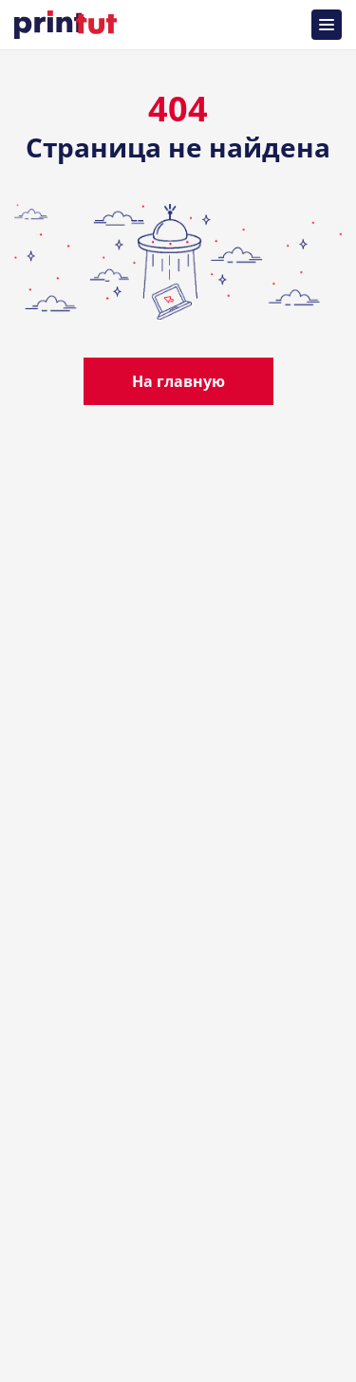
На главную (178, 381)
